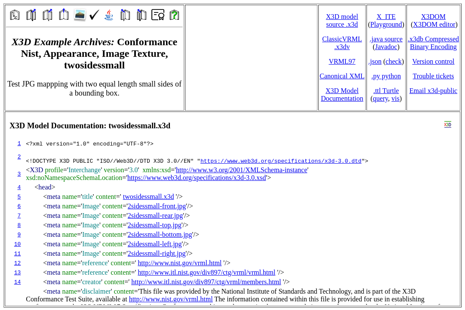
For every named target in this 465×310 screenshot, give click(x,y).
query (380, 98)
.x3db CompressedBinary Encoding (433, 42)
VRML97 (342, 61)
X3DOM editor (434, 24)
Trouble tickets (433, 76)
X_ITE (385, 16)
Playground (386, 24)
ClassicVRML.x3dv (342, 42)
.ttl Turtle (386, 90)
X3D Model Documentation (342, 94)
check (393, 61)
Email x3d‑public (434, 90)
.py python (385, 76)
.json (375, 61)
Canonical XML (342, 76)
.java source (386, 39)
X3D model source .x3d (342, 20)
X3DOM (433, 16)
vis (395, 98)
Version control (433, 61)
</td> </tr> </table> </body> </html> (232, 209)
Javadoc (386, 46)
